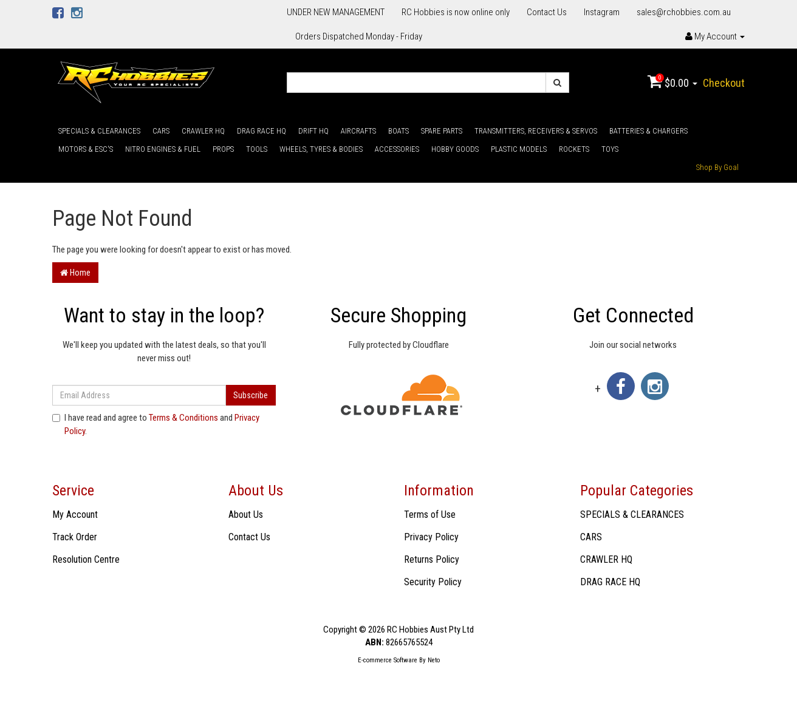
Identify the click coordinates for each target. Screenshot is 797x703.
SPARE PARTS (441, 130)
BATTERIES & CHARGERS (648, 130)
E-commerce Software (387, 660)
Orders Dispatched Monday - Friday (358, 36)
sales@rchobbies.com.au (684, 12)
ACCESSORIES (397, 149)
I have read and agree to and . (155, 424)
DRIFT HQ (313, 130)
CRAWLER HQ (203, 130)
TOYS (609, 149)
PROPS (223, 149)
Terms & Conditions (183, 417)
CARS (160, 130)
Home (75, 272)
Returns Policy (431, 559)
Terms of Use (430, 514)
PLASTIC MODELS (519, 149)
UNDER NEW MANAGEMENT (336, 12)
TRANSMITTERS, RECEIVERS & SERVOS (535, 130)
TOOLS (256, 149)
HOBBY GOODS (455, 149)
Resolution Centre (86, 559)
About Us (245, 514)
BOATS (398, 130)
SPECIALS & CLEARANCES (99, 130)
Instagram (602, 12)
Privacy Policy (431, 537)
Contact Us (547, 12)
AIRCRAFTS (358, 130)
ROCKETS (574, 149)
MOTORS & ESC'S (85, 149)
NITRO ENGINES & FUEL (162, 149)
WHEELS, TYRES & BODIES (321, 149)
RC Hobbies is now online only (456, 12)
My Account (75, 514)
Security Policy (433, 582)
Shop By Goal (717, 167)
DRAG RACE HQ (261, 130)
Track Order (74, 537)
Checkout (724, 82)
